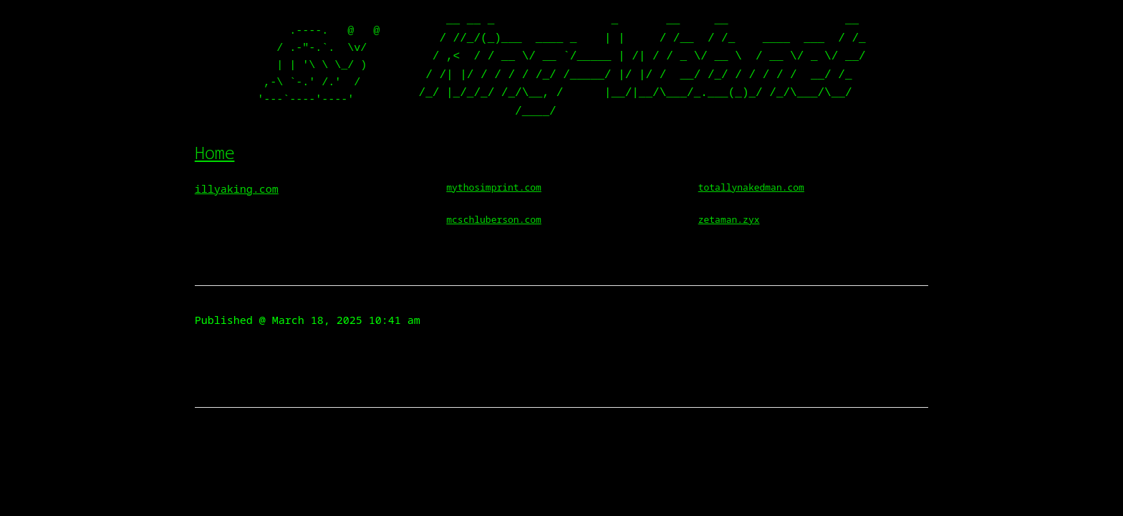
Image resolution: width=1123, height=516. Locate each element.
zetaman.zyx (729, 219)
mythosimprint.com (493, 187)
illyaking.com (237, 188)
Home (215, 152)
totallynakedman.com (751, 187)
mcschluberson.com (493, 219)
